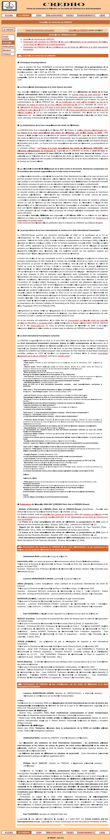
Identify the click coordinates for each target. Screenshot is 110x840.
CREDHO (44, 684)
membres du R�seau (92, 514)
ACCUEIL (9, 15)
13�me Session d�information (90, 130)
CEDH (39, 15)
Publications (8, 46)
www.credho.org (37, 326)
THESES (70, 15)
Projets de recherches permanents (39, 30)
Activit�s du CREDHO (78, 30)
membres (43, 547)
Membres (7, 50)
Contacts (7, 54)
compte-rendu (36, 220)
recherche (39, 56)
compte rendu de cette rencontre (86, 94)
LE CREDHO (8, 30)
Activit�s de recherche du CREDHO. (38, 39)
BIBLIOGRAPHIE (54, 15)
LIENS (102, 15)
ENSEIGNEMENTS (86, 15)
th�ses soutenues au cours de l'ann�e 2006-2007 (42, 517)
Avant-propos (6, 37)
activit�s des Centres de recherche (58, 514)
